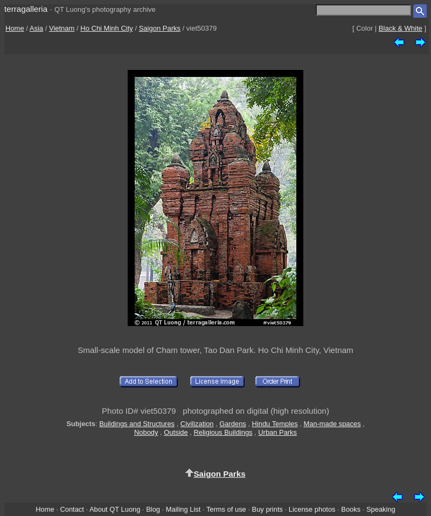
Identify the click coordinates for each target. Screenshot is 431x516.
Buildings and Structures (137, 424)
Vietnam (61, 28)
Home (14, 28)
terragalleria (25, 8)
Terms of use (226, 509)
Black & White (400, 28)
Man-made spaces (331, 424)
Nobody (146, 432)
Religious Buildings (222, 432)
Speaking (380, 509)
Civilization (197, 424)
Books (350, 509)
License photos (312, 509)
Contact (72, 509)
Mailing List (183, 509)
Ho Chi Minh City (106, 28)
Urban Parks (277, 432)
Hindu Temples (275, 424)
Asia (36, 28)
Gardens (232, 424)
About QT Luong (114, 509)
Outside (175, 432)
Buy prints (267, 509)
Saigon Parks (159, 28)
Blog (153, 509)
